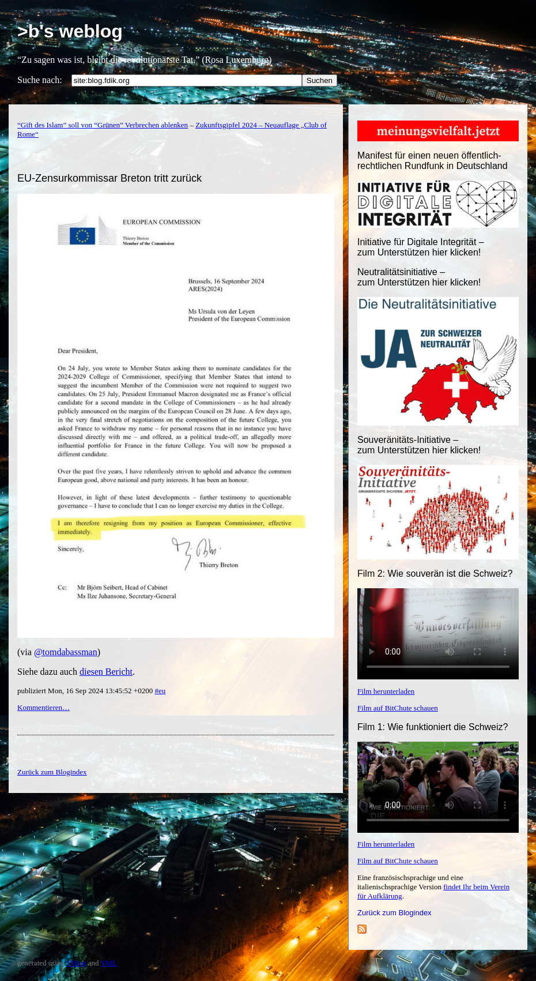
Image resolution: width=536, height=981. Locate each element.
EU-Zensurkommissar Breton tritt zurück (109, 178)
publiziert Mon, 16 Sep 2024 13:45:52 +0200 (85, 690)
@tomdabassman (65, 652)
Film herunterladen (385, 691)
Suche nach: (39, 80)
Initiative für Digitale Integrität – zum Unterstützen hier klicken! (420, 247)
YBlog (76, 963)
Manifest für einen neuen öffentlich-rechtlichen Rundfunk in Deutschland (432, 161)
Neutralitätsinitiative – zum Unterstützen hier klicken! (419, 277)
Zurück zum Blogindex (394, 912)
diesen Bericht (106, 671)
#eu (159, 690)
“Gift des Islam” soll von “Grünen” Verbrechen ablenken (102, 125)
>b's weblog (70, 31)
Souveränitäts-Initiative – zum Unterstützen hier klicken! (419, 445)
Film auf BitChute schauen (397, 708)
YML (108, 963)
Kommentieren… (43, 707)
